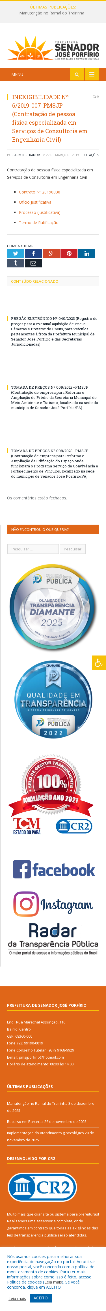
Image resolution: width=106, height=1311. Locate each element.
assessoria (46, 1220)
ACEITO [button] (41, 1298)
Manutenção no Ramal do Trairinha (51, 13)
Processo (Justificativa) (39, 212)
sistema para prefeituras (76, 1214)
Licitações (90, 155)
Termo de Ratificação (39, 222)
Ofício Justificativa (35, 202)
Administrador (27, 155)
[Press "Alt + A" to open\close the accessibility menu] (99, 663)
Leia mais (53, 1282)
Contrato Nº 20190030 (39, 192)
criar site (41, 1214)
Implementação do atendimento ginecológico (45, 1132)
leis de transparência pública (32, 1235)
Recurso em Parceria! (25, 1121)
